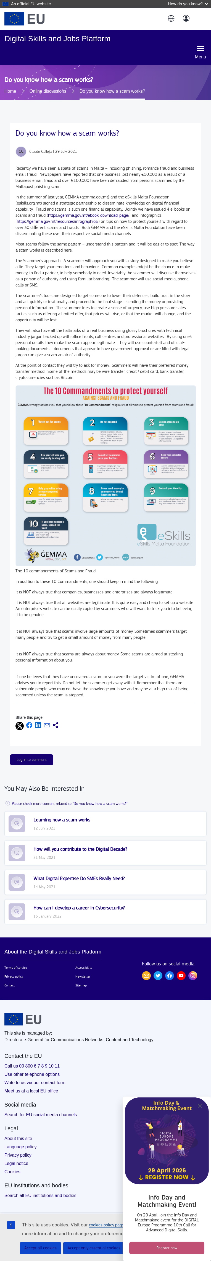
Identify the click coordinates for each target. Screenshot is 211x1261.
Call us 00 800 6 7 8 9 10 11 (32, 1066)
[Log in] (186, 19)
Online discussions (48, 91)
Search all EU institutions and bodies (40, 1195)
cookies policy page (106, 1225)
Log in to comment (32, 760)
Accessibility (83, 968)
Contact (9, 985)
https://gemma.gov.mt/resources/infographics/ (57, 221)
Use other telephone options (32, 1074)
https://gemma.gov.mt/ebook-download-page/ (88, 215)
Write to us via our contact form (34, 1082)
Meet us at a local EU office (31, 1091)
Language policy (20, 1146)
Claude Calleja (40, 151)
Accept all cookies (40, 1248)
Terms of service (15, 968)
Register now (167, 1248)
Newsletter (82, 976)
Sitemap (81, 985)
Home (10, 91)
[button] (171, 19)
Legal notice (16, 1163)
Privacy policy (13, 976)
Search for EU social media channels (40, 1114)
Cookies (12, 1171)
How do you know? (188, 3)
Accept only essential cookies (94, 1248)
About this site (18, 1138)
